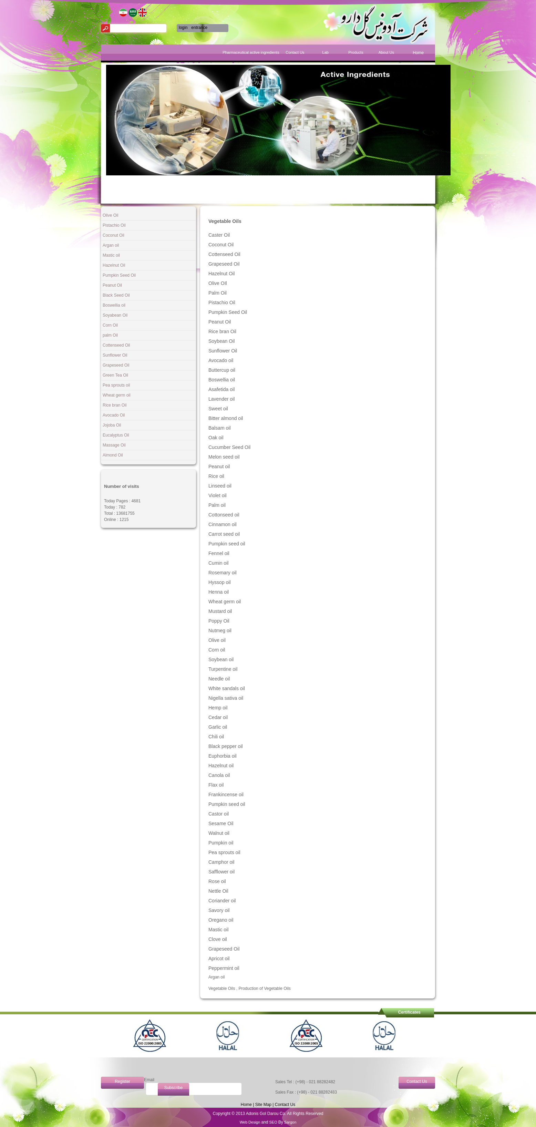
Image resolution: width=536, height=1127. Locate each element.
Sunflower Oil (115, 355)
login (183, 27)
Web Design (250, 1122)
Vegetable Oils (221, 988)
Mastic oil (111, 255)
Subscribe (173, 1087)
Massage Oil (114, 445)
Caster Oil (219, 235)
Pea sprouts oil (116, 385)
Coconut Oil (113, 235)
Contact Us (295, 52)
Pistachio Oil (114, 225)
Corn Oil (110, 325)
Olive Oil (110, 215)
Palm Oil (217, 293)
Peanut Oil (112, 285)
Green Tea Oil (115, 375)
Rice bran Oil (114, 405)
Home (418, 52)
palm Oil (110, 335)
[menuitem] (418, 56)
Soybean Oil (221, 341)
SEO (273, 1122)
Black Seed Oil (116, 295)
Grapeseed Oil (116, 365)
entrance (199, 27)
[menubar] (342, 54)
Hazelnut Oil (114, 265)
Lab (325, 52)
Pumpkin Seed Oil (119, 275)
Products (355, 52)
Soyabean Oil (115, 315)
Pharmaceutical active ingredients (264, 52)
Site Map (263, 1104)
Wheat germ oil (117, 395)
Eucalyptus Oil (116, 435)
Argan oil (111, 245)
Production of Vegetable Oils (264, 988)
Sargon (290, 1122)
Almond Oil (113, 455)
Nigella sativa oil (225, 698)
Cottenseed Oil (116, 345)
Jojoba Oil (112, 425)
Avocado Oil (114, 415)
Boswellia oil (114, 305)
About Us (386, 52)
